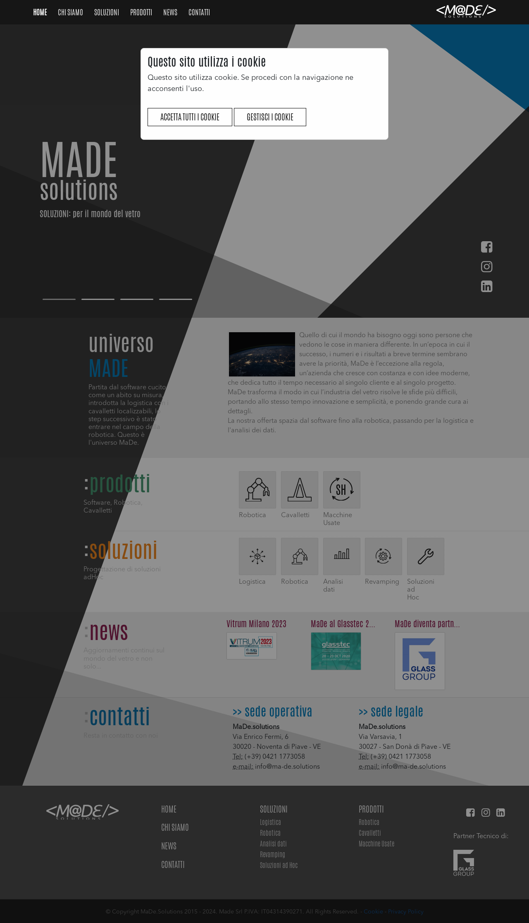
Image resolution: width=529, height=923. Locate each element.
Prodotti (141, 12)
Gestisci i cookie (270, 117)
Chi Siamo (71, 12)
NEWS (171, 12)
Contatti (199, 12)
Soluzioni (107, 12)
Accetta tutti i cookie (189, 117)
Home (40, 12)
